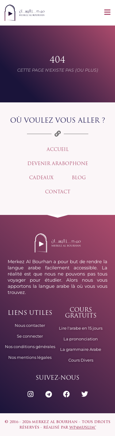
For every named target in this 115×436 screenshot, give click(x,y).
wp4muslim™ (82, 428)
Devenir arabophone (57, 164)
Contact (57, 192)
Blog (79, 178)
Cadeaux (41, 178)
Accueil (58, 150)
